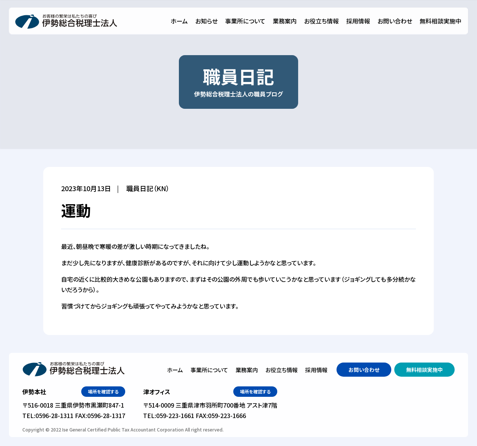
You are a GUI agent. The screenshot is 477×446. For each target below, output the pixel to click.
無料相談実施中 (440, 21)
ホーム (179, 21)
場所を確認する (103, 391)
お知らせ (206, 21)
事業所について (245, 21)
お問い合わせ (395, 21)
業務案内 (285, 21)
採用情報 (358, 21)
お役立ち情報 (321, 21)
